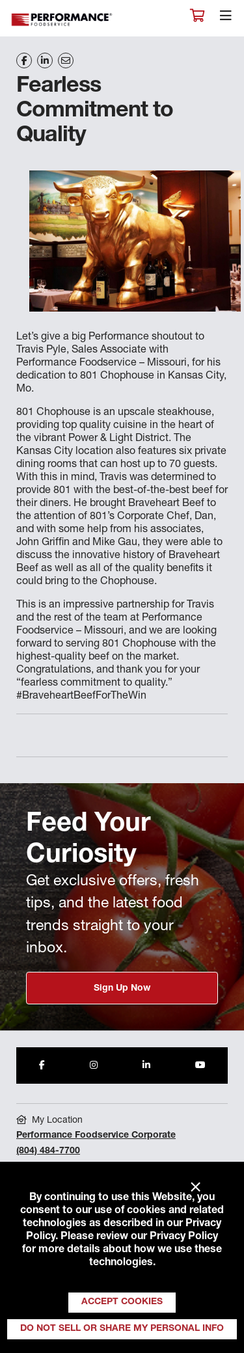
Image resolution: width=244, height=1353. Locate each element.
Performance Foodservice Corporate (96, 1135)
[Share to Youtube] (200, 1065)
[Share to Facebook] (42, 1065)
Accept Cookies (122, 1302)
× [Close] (195, 1187)
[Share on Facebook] (24, 60)
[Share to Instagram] (94, 1065)
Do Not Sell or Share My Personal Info (122, 1328)
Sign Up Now (122, 988)
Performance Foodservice (62, 20)
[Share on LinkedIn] (45, 60)
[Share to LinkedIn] (146, 1065)
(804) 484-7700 (48, 1151)
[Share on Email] (66, 60)
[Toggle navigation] (225, 19)
